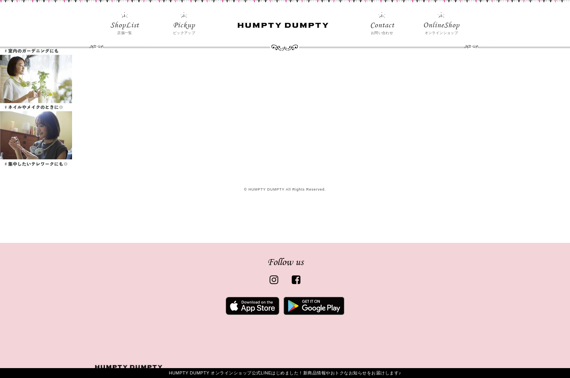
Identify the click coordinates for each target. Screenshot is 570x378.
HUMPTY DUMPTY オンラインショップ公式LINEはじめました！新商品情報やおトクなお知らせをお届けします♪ (285, 372)
